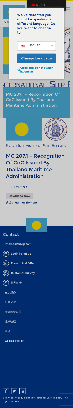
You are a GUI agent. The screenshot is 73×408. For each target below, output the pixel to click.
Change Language (36, 58)
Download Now (19, 196)
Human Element (26, 202)
